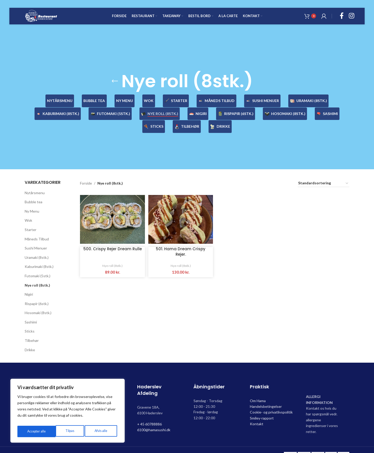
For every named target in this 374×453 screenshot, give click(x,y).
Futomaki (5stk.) (37, 263)
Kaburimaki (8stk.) (39, 254)
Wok (28, 207)
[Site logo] (49, 19)
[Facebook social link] (341, 19)
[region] (67, 412)
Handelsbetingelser (266, 393)
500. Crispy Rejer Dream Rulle (112, 237)
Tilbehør (32, 327)
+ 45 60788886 (149, 411)
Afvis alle (61, 431)
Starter (30, 216)
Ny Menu (32, 198)
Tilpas (31, 431)
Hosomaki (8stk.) (38, 300)
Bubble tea (33, 189)
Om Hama (258, 388)
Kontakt (256, 411)
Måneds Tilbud (37, 226)
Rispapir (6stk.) (37, 290)
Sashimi (31, 309)
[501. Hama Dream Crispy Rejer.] (180, 205)
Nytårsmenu (35, 180)
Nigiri (29, 281)
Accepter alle (98, 431)
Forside (86, 170)
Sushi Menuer (36, 235)
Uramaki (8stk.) (37, 244)
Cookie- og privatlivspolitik (271, 399)
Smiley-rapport (262, 405)
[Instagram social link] (351, 19)
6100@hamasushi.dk (153, 417)
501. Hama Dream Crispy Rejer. (180, 237)
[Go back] (114, 81)
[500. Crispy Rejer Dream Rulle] (111, 205)
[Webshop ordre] (323, 170)
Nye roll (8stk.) (37, 272)
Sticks (30, 318)
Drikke (30, 337)
